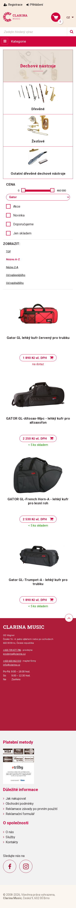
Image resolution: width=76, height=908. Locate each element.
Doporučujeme (23, 224)
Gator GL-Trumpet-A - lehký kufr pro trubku (38, 582)
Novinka (19, 215)
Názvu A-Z (13, 259)
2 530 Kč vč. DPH (35, 519)
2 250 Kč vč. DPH (35, 438)
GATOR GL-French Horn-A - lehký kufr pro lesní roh (38, 501)
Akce (16, 206)
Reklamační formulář (20, 814)
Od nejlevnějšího (15, 275)
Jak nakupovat (16, 798)
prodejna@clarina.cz (14, 654)
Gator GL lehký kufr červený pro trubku (38, 338)
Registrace (15, 4)
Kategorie (18, 41)
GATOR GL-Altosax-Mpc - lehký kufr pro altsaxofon (38, 420)
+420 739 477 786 (12, 650)
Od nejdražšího (15, 282)
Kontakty (12, 842)
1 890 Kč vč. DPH (35, 358)
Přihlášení (36, 4)
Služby (10, 837)
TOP (8, 251)
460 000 (61, 190)
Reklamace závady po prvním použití (31, 809)
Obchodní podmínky (20, 804)
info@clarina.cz (11, 664)
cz (68, 17)
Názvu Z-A (12, 267)
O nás (10, 832)
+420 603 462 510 (12, 661)
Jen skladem (22, 233)
